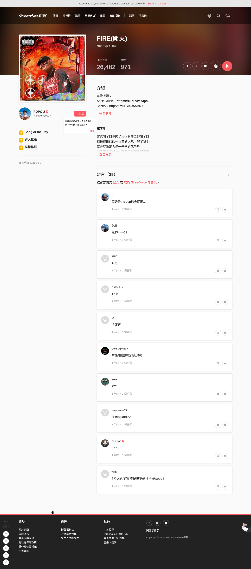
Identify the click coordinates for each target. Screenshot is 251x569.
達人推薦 (28, 139)
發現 (55, 15)
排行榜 (66, 15)
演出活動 (115, 15)
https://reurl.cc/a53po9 (133, 101)
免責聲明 (24, 551)
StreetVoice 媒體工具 (116, 533)
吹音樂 (143, 15)
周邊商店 (90, 15)
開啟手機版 (152, 530)
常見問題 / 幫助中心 (115, 538)
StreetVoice (33, 15)
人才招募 (109, 529)
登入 (116, 182)
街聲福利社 (67, 529)
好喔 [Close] (92, 131)
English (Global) (156, 3)
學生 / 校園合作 (70, 538)
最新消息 (24, 533)
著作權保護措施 (28, 546)
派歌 (131, 15)
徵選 (102, 15)
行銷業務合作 (68, 533)
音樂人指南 (110, 542)
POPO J (41, 111)
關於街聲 (24, 529)
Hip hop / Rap (107, 45)
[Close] (247, 4)
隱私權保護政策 (28, 542)
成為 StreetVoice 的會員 (140, 182)
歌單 (77, 15)
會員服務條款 (26, 538)
